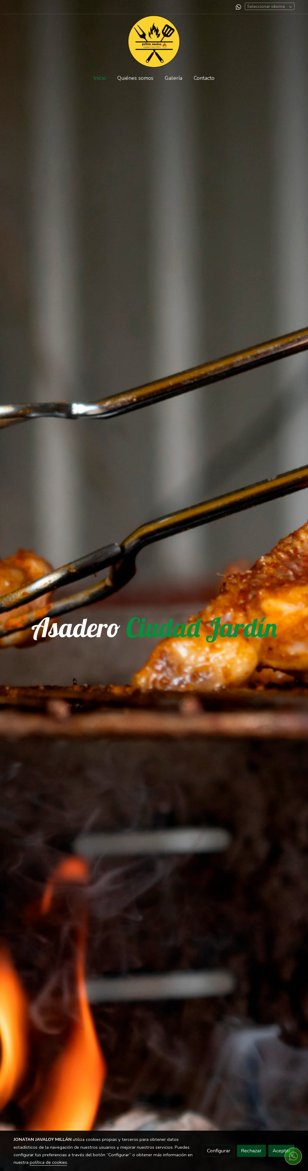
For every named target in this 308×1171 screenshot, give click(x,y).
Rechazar (251, 1150)
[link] (154, 41)
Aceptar (282, 1150)
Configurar (218, 1150)
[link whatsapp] (238, 7)
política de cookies (48, 1162)
